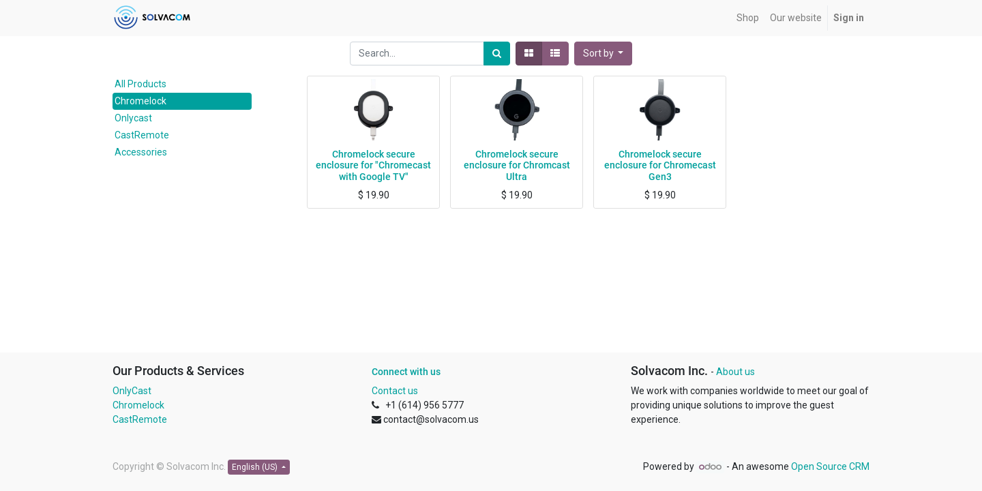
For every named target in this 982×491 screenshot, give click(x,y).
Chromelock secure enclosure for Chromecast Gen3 (660, 166)
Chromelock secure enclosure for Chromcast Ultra (517, 166)
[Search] (496, 53)
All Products (140, 83)
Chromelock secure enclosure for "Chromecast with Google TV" (373, 166)
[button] (603, 53)
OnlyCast (132, 390)
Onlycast (133, 118)
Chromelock (140, 100)
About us (735, 371)
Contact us (395, 390)
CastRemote (142, 135)
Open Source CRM (830, 466)
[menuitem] (747, 18)
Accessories (141, 152)
